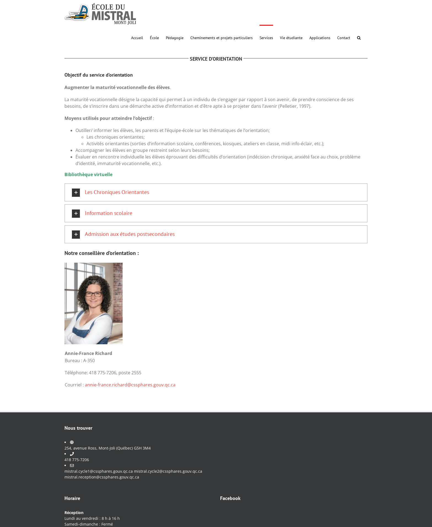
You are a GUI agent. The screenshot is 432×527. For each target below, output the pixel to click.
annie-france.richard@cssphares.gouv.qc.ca (130, 385)
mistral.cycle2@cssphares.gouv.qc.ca (168, 471)
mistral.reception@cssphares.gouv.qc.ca (101, 477)
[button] (359, 37)
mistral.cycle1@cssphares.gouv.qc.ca (98, 471)
